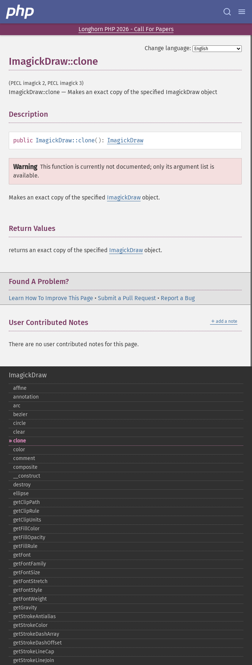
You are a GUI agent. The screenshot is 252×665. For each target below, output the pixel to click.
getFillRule (25, 546)
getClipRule (26, 511)
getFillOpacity (29, 537)
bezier (20, 414)
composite (25, 467)
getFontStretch (30, 581)
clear (19, 432)
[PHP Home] (20, 11)
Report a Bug (178, 298)
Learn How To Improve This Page (51, 298)
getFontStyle (27, 590)
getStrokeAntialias (34, 616)
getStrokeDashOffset (37, 643)
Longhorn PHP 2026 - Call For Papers (126, 29)
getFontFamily (29, 564)
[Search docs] (227, 11)
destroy (22, 485)
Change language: (168, 48)
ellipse (21, 493)
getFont (22, 555)
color (19, 450)
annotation (26, 397)
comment (24, 458)
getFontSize (26, 572)
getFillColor (26, 529)
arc (16, 406)
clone (19, 441)
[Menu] (241, 11)
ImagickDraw (125, 140)
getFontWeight (30, 599)
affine (20, 388)
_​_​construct (26, 476)
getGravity (25, 608)
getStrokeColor (30, 625)
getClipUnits (27, 520)
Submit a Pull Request (127, 298)
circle (19, 423)
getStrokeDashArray (36, 634)
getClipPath (26, 502)
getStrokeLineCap (33, 652)
